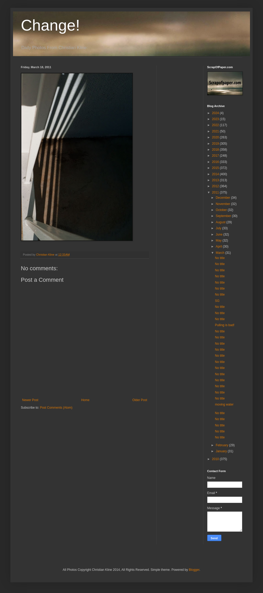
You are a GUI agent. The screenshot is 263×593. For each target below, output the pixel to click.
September (224, 216)
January (222, 451)
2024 (216, 113)
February (222, 445)
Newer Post (30, 400)
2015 (216, 168)
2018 (216, 149)
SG (217, 301)
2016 (216, 162)
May (219, 240)
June (219, 234)
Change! (50, 25)
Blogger (194, 570)
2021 (216, 131)
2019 (216, 143)
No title (219, 258)
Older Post (139, 400)
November (223, 204)
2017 (216, 155)
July (219, 228)
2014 (216, 174)
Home (85, 400)
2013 (216, 180)
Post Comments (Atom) (56, 407)
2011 (216, 192)
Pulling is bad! (224, 325)
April (219, 246)
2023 (216, 119)
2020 (216, 137)
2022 (216, 125)
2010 (216, 459)
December (223, 197)
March (220, 253)
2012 (216, 186)
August (221, 222)
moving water (224, 404)
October (222, 210)
